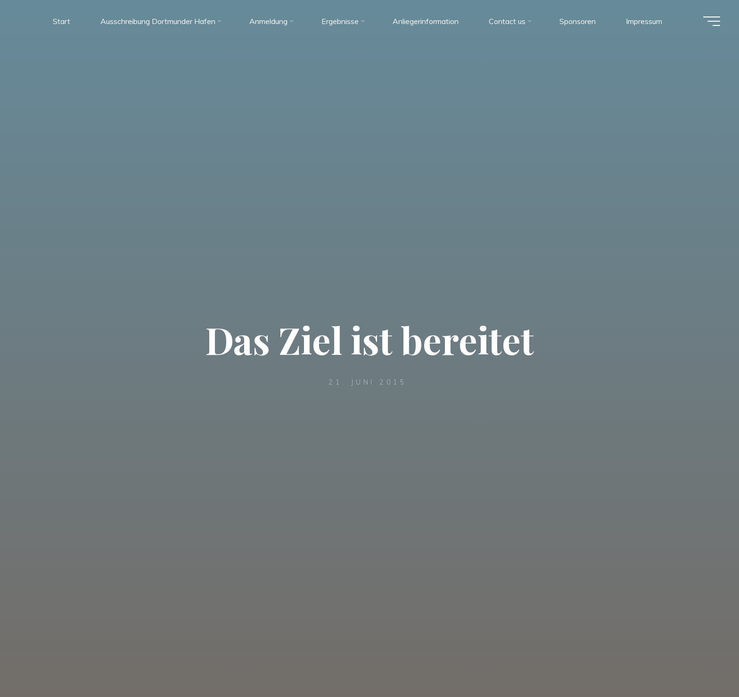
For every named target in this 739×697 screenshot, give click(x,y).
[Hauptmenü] (711, 21)
